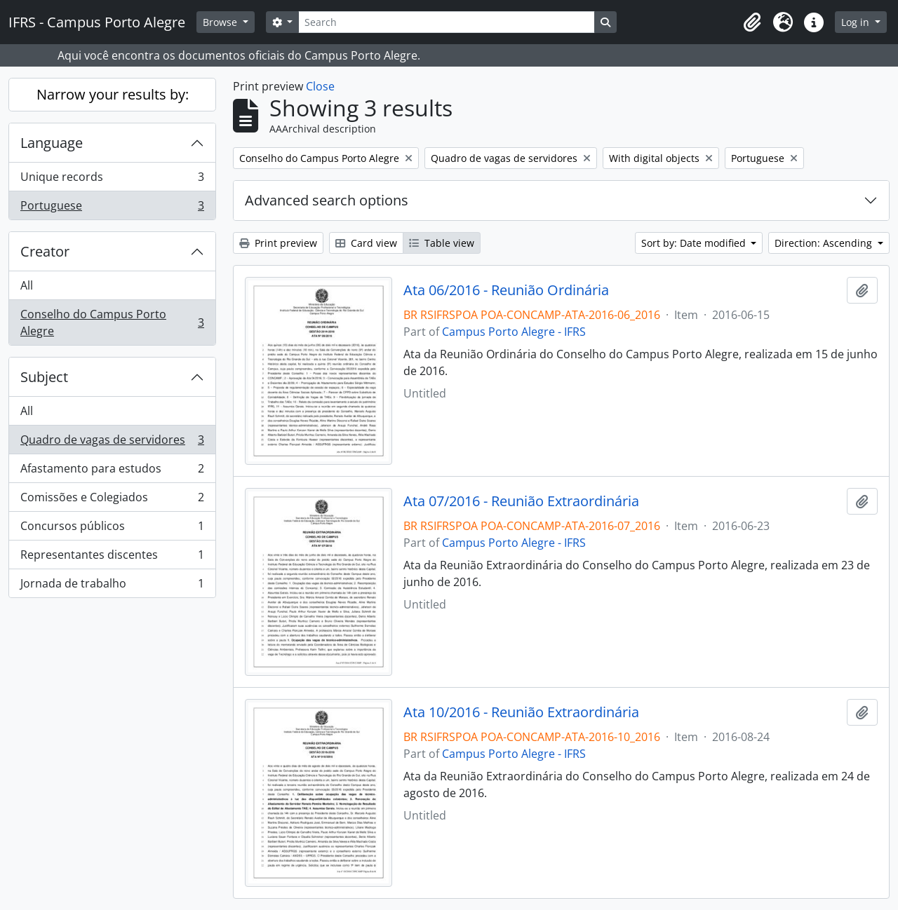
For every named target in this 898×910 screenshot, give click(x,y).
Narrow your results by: (112, 94)
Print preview (278, 243)
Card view (366, 243)
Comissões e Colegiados (112, 500)
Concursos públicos (112, 529)
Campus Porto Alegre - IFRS (514, 331)
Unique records (112, 179)
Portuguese (112, 208)
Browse (221, 22)
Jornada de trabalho (112, 586)
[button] (752, 22)
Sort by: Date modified (695, 243)
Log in (856, 22)
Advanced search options (326, 200)
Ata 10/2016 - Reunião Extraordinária (521, 712)
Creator (44, 251)
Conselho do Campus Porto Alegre (112, 322)
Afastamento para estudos (112, 471)
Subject (44, 376)
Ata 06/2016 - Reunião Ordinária (506, 290)
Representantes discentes (112, 557)
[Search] (446, 22)
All (26, 285)
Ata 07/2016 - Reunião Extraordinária (521, 501)
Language (51, 142)
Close (320, 86)
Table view (441, 243)
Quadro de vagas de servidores (112, 442)
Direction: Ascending (825, 243)
